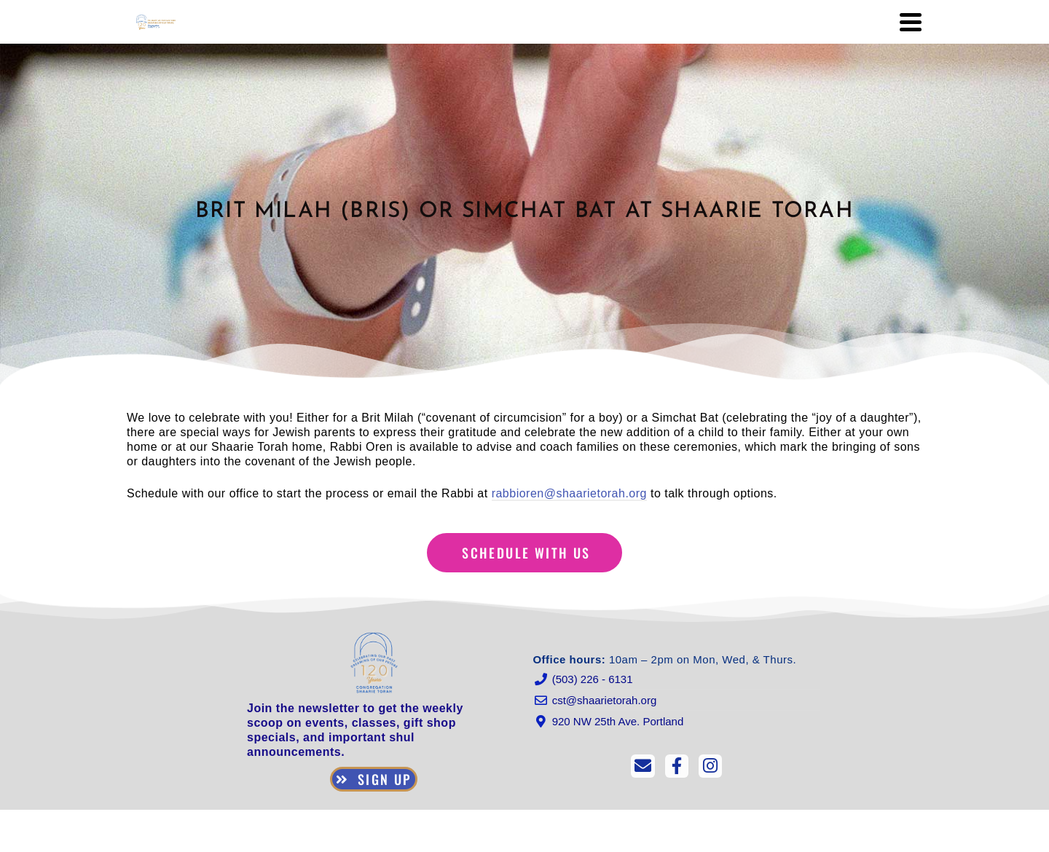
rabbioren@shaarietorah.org (569, 493)
